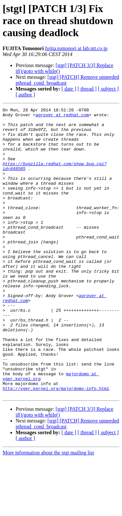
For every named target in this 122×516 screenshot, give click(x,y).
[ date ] (68, 89)
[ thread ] (87, 89)
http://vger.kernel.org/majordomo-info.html (56, 445)
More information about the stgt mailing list (48, 510)
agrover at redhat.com (62, 117)
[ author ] (25, 94)
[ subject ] (108, 89)
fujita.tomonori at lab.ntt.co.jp (76, 48)
